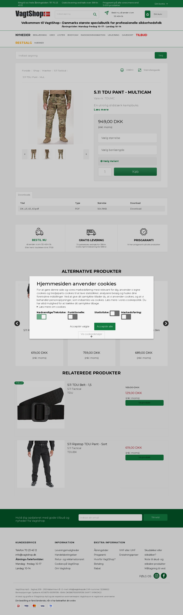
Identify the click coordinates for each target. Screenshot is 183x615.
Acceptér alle (105, 326)
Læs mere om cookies (51, 307)
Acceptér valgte (79, 326)
